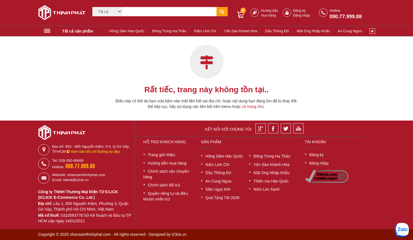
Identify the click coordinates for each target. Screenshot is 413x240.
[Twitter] (286, 128)
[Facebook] (273, 128)
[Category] (107, 11)
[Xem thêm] (372, 31)
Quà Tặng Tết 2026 (222, 197)
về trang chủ (253, 106)
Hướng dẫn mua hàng (167, 163)
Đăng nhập (301, 15)
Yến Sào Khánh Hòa (240, 31)
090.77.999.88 (346, 16)
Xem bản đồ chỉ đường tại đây (93, 151)
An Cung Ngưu (350, 31)
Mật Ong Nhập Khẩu (313, 31)
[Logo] (60, 13)
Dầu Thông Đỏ (277, 31)
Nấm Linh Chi (205, 31)
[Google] (260, 128)
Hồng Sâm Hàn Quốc (127, 31)
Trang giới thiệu (161, 155)
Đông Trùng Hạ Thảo (169, 31)
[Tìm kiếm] (169, 11)
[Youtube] (298, 128)
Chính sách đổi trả (164, 185)
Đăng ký (299, 11)
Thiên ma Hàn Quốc (271, 181)
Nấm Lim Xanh (267, 189)
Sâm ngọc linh (218, 189)
